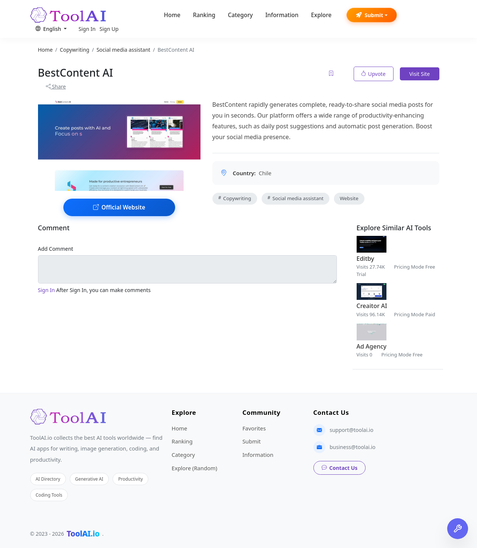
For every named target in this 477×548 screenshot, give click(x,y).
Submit (369, 15)
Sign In (87, 28)
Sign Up (109, 28)
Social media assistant (296, 198)
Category (240, 15)
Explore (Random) (194, 468)
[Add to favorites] (332, 74)
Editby (365, 258)
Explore (321, 15)
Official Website (119, 207)
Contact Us (340, 467)
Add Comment (55, 248)
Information (281, 15)
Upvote (373, 73)
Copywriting (234, 198)
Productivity (130, 479)
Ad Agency (371, 346)
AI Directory (48, 479)
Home (172, 15)
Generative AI (89, 479)
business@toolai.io (353, 447)
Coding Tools (49, 495)
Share (56, 86)
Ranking (204, 15)
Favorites (254, 428)
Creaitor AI (372, 306)
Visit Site (419, 73)
